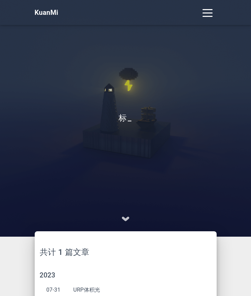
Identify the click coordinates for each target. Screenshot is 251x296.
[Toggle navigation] (207, 12)
